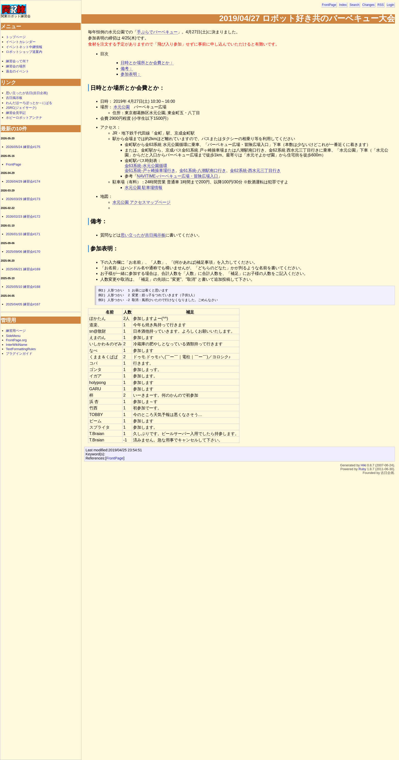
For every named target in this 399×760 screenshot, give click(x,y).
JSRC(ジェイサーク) (21, 108)
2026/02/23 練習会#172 (23, 216)
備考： (127, 68)
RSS (380, 5)
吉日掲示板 (14, 98)
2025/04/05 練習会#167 (23, 304)
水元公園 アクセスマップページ (141, 202)
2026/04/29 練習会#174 (23, 181)
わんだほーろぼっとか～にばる (29, 103)
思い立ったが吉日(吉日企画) (27, 93)
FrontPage (329, 5)
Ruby (362, 469)
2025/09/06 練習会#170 (23, 252)
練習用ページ (16, 331)
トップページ (16, 37)
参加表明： (131, 74)
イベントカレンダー (21, 42)
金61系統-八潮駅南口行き (202, 170)
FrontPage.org (16, 340)
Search (354, 5)
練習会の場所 (16, 66)
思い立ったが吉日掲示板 (143, 235)
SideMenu (13, 336)
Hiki (363, 465)
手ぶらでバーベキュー (157, 32)
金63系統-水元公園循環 (146, 165)
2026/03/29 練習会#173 (23, 199)
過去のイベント (17, 71)
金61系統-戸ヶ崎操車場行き (150, 170)
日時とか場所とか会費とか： (147, 63)
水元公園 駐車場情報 (143, 187)
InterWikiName (16, 345)
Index (343, 5)
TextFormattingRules (21, 349)
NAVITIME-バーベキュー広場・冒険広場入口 (177, 176)
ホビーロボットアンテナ (24, 118)
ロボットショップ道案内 (24, 52)
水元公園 (121, 107)
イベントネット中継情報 (24, 47)
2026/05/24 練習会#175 (23, 147)
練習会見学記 (16, 113)
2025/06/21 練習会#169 (23, 269)
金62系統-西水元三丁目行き (255, 170)
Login (390, 5)
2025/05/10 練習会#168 (23, 287)
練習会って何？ (17, 61)
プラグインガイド (19, 353)
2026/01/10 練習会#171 (23, 234)
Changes (368, 5)
